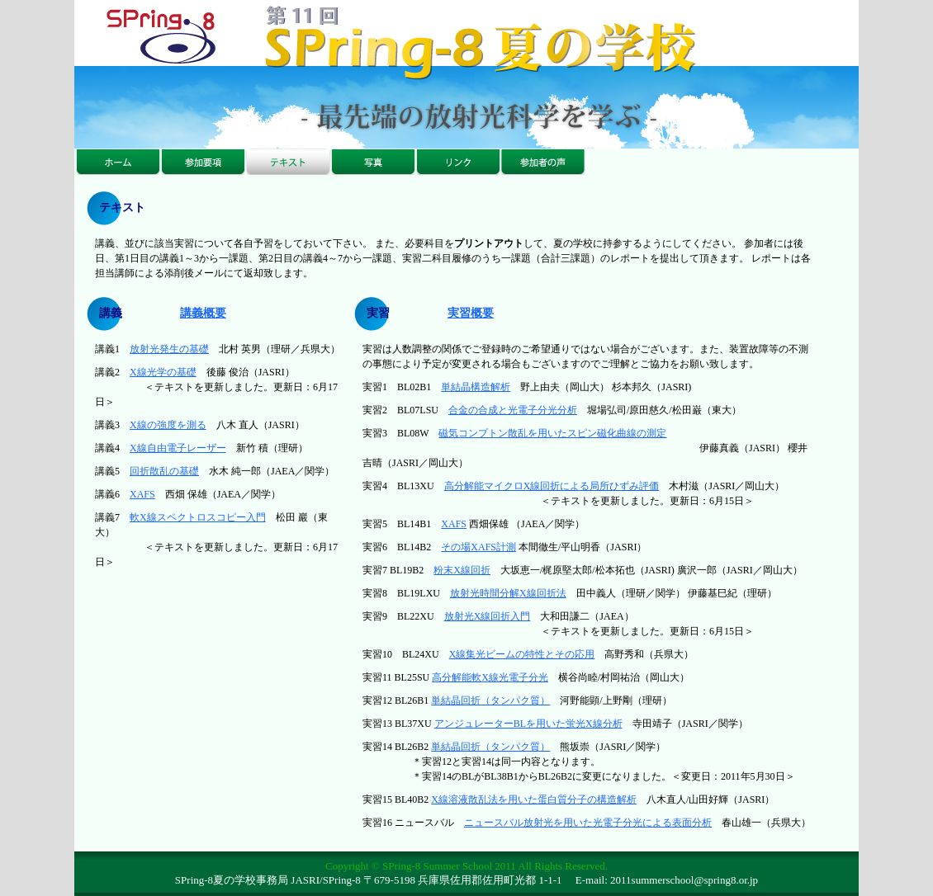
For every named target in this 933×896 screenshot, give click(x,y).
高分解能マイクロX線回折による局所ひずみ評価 (552, 486)
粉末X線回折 (461, 570)
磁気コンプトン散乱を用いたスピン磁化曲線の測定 (552, 433)
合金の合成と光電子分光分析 (512, 410)
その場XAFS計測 (478, 547)
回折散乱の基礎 (164, 471)
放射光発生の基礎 (169, 349)
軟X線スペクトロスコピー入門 (198, 517)
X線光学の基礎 (163, 372)
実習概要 (471, 313)
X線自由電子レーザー (178, 448)
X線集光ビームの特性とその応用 (522, 654)
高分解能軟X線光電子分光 (490, 677)
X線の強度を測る (168, 425)
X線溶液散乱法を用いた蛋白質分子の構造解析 (534, 799)
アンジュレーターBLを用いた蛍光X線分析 (528, 723)
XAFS (142, 494)
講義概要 (203, 313)
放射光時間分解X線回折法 (508, 593)
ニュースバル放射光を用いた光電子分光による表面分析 (588, 822)
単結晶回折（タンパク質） (490, 700)
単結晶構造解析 (475, 387)
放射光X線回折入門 (487, 616)
